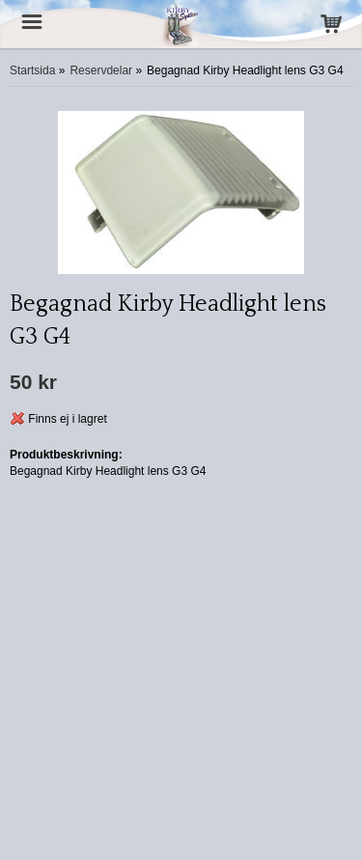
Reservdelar (101, 70)
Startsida (32, 70)
